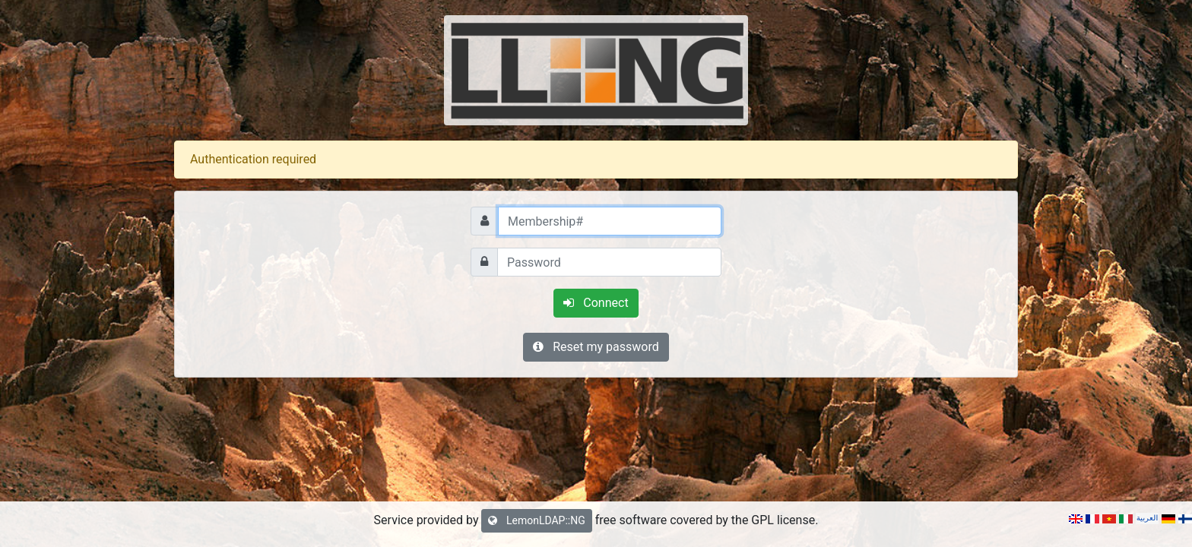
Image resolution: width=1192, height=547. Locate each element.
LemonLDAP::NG (536, 520)
